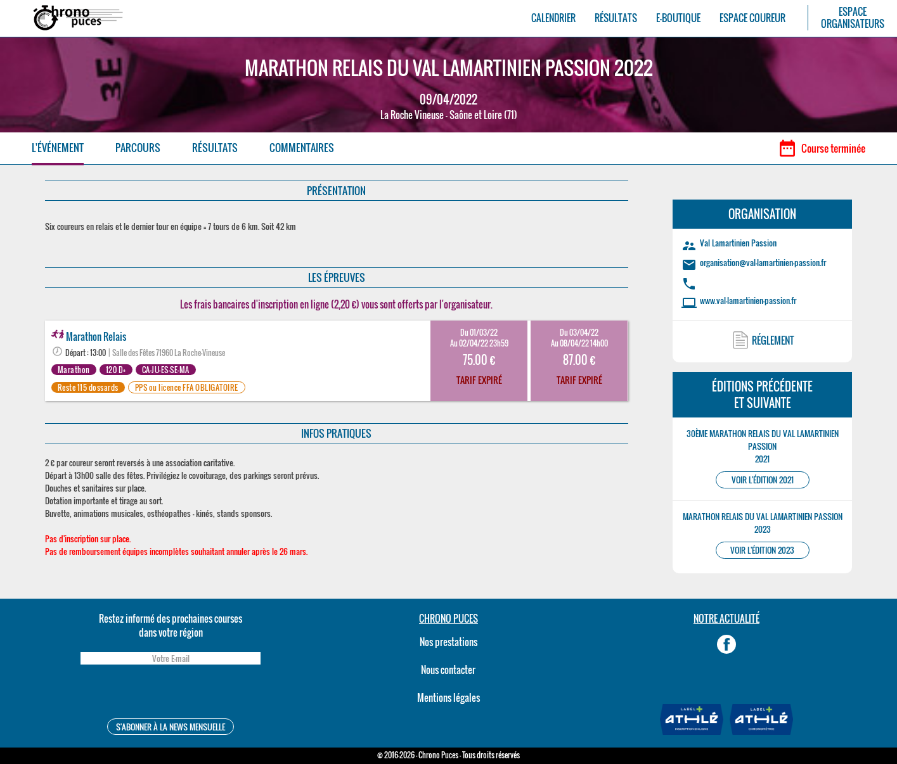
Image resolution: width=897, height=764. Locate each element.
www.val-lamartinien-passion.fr (748, 300)
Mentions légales (448, 697)
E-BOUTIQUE (678, 18)
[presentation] (170, 693)
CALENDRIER (553, 18)
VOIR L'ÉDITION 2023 (762, 550)
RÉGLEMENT (773, 340)
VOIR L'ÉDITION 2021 (763, 480)
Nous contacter (448, 670)
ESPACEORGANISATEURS (852, 18)
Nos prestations (448, 642)
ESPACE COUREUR (752, 18)
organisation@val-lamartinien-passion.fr (763, 262)
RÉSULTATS (616, 18)
